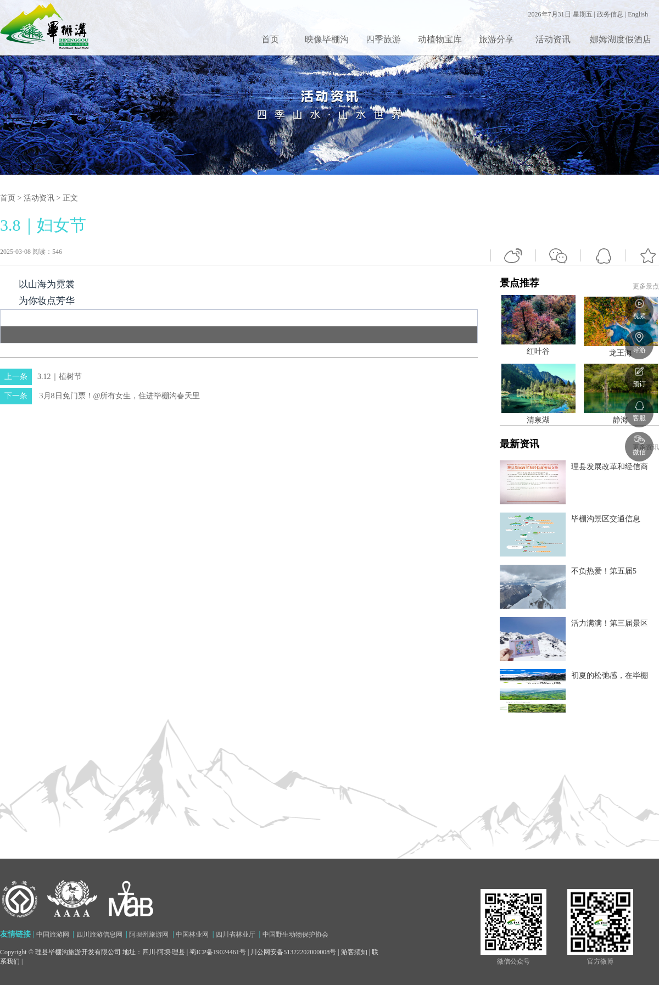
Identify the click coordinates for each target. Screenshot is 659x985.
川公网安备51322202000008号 (293, 952)
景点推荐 (579, 495)
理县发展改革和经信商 (609, 467)
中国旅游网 (52, 934)
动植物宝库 (440, 39)
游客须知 (354, 952)
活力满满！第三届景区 (609, 623)
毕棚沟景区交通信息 (605, 519)
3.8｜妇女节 (43, 225)
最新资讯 (579, 575)
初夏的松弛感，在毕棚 (609, 675)
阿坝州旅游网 (149, 934)
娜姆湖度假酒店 (620, 39)
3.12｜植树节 (41, 376)
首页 (270, 39)
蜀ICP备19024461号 (217, 952)
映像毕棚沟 (327, 39)
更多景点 (646, 286)
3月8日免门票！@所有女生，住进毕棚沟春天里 (100, 396)
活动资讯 (553, 39)
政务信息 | (612, 14)
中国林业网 (192, 934)
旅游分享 (496, 39)
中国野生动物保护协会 (295, 934)
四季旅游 (383, 39)
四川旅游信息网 (99, 934)
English (638, 14)
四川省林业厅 (235, 934)
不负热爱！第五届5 (603, 571)
